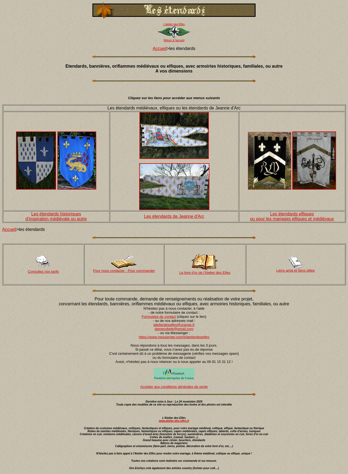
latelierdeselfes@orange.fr (174, 325)
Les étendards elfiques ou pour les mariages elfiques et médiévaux (292, 216)
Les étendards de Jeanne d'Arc (174, 216)
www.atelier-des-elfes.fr (174, 420)
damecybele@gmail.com (174, 329)
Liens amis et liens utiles (295, 270)
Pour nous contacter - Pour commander (124, 271)
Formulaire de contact (159, 317)
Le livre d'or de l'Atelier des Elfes (205, 273)
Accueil (160, 48)
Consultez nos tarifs (43, 271)
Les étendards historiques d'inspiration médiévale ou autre (56, 216)
